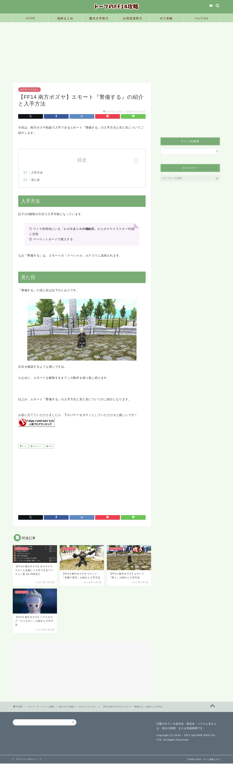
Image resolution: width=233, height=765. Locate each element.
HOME (30, 18)
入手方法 (44, 172)
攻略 (50, 448)
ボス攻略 (166, 18)
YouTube (202, 18)
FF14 (24, 448)
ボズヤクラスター (29, 89)
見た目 (42, 179)
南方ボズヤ (37, 448)
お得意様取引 (133, 18)
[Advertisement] (116, 49)
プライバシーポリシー (26, 761)
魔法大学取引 (99, 18)
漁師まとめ (65, 18)
